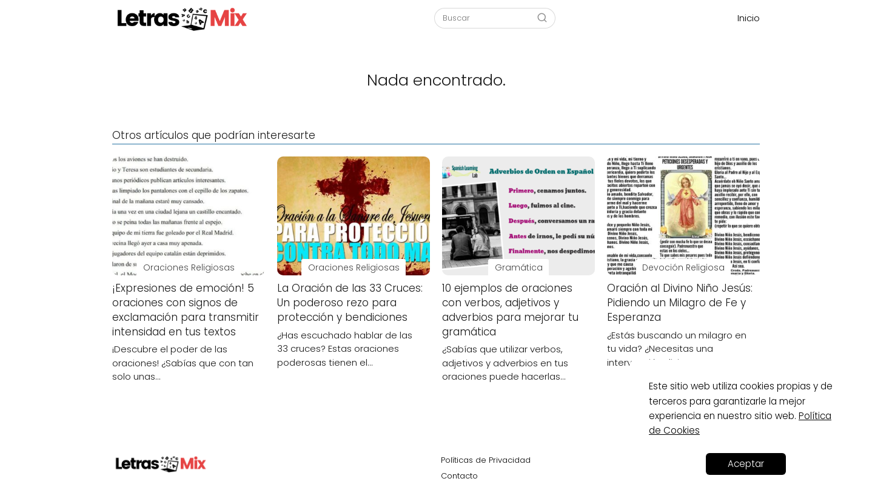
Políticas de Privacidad (486, 460)
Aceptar (746, 463)
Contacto (459, 476)
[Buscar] (542, 17)
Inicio (748, 18)
